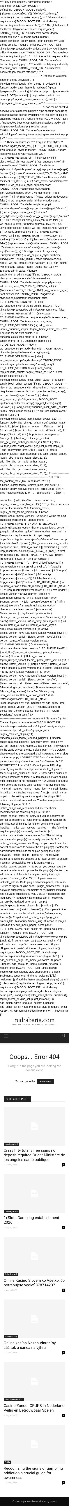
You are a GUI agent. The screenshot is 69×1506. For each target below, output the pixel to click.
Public (7, 1462)
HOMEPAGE (45, 1081)
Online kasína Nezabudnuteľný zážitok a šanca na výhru (30, 1345)
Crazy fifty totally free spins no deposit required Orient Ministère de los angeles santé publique (34, 1155)
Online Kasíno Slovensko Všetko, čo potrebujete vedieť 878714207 (34, 1282)
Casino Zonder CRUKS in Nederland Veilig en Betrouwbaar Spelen (34, 1408)
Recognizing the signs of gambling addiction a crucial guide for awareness (33, 1473)
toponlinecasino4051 (14, 1399)
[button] (64, 1038)
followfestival (11, 1274)
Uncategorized (11, 1144)
